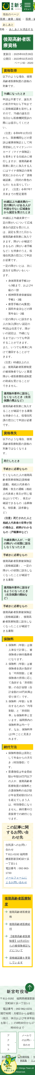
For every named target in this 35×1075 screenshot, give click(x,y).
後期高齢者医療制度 (18, 901)
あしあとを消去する (21, 29)
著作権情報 (23, 1057)
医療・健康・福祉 (10, 19)
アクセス (8, 1042)
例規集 (23, 1060)
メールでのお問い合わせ (26, 1040)
